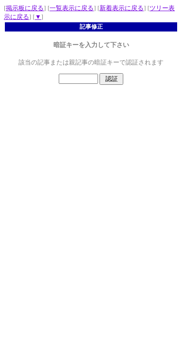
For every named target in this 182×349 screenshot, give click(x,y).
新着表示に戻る (121, 8)
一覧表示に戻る (72, 8)
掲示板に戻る (25, 8)
